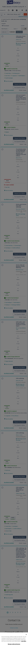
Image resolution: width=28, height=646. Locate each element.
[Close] (26, 640)
